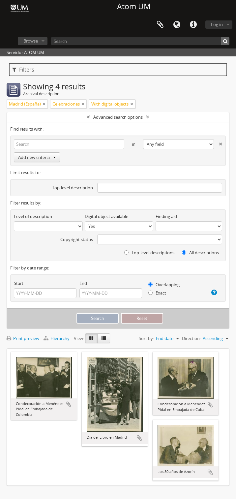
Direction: (191, 338)
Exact (157, 293)
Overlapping (164, 285)
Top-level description (72, 188)
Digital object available (106, 216)
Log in (217, 24)
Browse (30, 41)
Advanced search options (118, 117)
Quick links (193, 24)
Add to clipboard (68, 404)
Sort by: (146, 338)
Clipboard (160, 24)
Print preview (23, 338)
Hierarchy (57, 338)
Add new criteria (37, 157)
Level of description (33, 216)
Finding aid (166, 216)
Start (18, 283)
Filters (23, 69)
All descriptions (200, 253)
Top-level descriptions (149, 253)
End (83, 283)
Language (176, 24)
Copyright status (76, 239)
